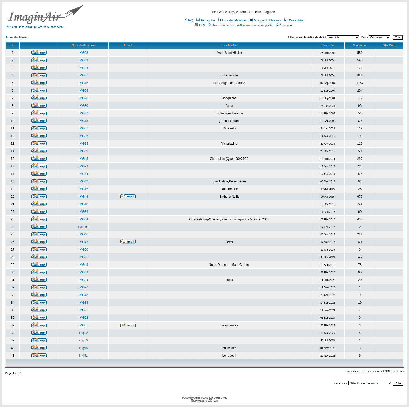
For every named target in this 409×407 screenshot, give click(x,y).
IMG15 (83, 189)
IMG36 (83, 212)
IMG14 (83, 143)
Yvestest (83, 227)
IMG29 (83, 166)
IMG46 (83, 234)
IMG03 (83, 60)
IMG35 (83, 136)
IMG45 (83, 159)
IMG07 (83, 75)
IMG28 (83, 98)
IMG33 (83, 302)
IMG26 (83, 287)
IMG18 (83, 204)
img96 (83, 348)
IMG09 (83, 151)
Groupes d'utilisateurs (265, 20)
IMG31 (83, 325)
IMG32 (83, 113)
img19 (83, 333)
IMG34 (83, 219)
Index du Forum (17, 37)
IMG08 (83, 53)
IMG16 (83, 83)
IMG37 (83, 128)
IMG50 (83, 249)
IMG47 (83, 242)
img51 (83, 355)
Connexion (284, 25)
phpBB (197, 397)
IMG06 (83, 68)
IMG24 (83, 280)
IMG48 (83, 295)
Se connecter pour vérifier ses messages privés (240, 25)
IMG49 (83, 265)
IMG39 (83, 272)
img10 (83, 340)
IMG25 (83, 90)
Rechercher (205, 20)
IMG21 (83, 310)
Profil (200, 25)
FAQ (188, 20)
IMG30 (83, 106)
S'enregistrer (294, 20)
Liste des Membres (232, 20)
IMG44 (83, 174)
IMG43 (83, 196)
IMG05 (83, 257)
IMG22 (83, 318)
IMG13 (83, 121)
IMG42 (83, 181)
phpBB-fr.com (211, 400)
